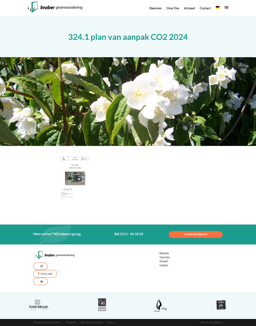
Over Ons (172, 8)
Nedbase (218, 322)
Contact (205, 8)
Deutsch (221, 8)
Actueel (189, 8)
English (229, 8)
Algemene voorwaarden (91, 322)
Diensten (155, 8)
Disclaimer (71, 322)
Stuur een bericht (196, 234)
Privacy (110, 322)
